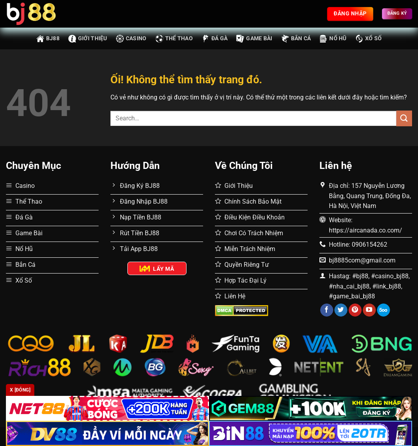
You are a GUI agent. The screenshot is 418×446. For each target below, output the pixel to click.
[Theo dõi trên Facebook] (326, 310)
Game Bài (254, 39)
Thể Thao (174, 39)
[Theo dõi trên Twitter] (340, 310)
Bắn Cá (296, 39)
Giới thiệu (87, 39)
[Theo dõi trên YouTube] (369, 310)
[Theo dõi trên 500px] (383, 310)
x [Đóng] (20, 390)
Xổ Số (368, 39)
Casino (131, 39)
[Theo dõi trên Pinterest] (355, 310)
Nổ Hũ (332, 39)
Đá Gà (215, 39)
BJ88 (48, 39)
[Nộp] (404, 118)
